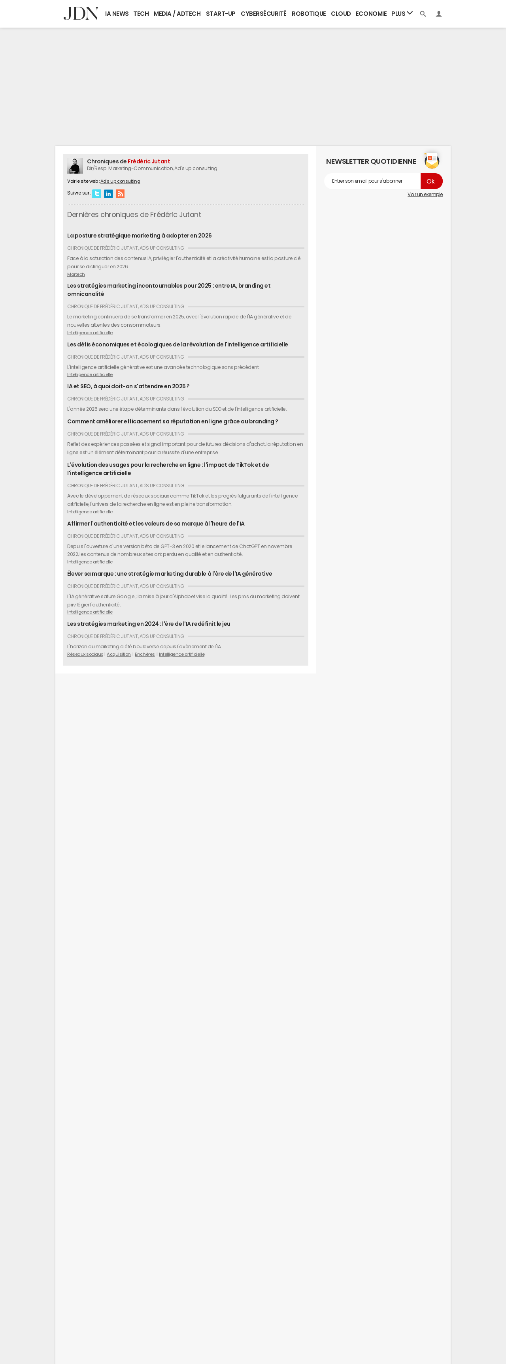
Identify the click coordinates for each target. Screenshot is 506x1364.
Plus (402, 13)
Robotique (309, 14)
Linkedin (108, 193)
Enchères (145, 654)
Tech (141, 14)
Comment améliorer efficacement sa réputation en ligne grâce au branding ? (172, 421)
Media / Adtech (177, 14)
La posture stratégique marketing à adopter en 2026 (139, 235)
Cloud (341, 14)
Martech (76, 274)
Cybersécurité (264, 14)
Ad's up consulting (120, 181)
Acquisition (119, 654)
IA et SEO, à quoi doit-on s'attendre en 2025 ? (128, 386)
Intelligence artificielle (90, 332)
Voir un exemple (425, 194)
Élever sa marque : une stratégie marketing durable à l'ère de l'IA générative (169, 573)
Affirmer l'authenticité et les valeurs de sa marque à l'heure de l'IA (156, 523)
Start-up (221, 14)
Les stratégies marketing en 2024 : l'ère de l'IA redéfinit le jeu (148, 624)
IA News (117, 14)
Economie (371, 14)
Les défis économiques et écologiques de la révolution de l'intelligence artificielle (177, 344)
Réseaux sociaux (85, 654)
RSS (120, 193)
